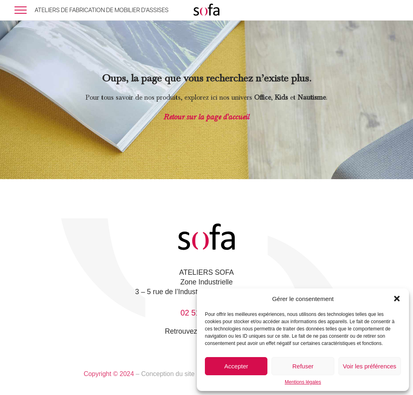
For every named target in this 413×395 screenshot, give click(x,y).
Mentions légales (303, 382)
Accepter (236, 366)
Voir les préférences (369, 366)
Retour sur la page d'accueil (207, 116)
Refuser (303, 366)
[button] (397, 299)
